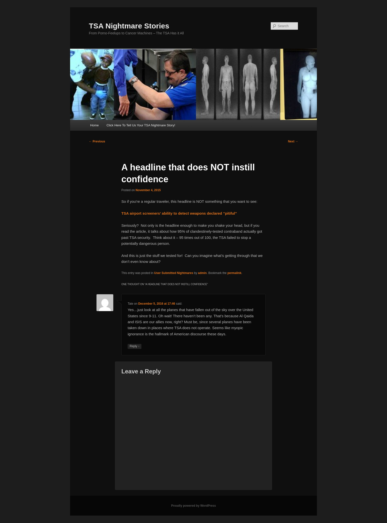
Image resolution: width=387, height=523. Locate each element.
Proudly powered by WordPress (193, 505)
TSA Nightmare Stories (129, 26)
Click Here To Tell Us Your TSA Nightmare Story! (140, 125)
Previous (97, 141)
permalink (234, 273)
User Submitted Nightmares (173, 273)
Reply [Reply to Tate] (134, 346)
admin (202, 273)
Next (293, 141)
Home (94, 125)
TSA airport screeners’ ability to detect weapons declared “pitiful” (179, 213)
